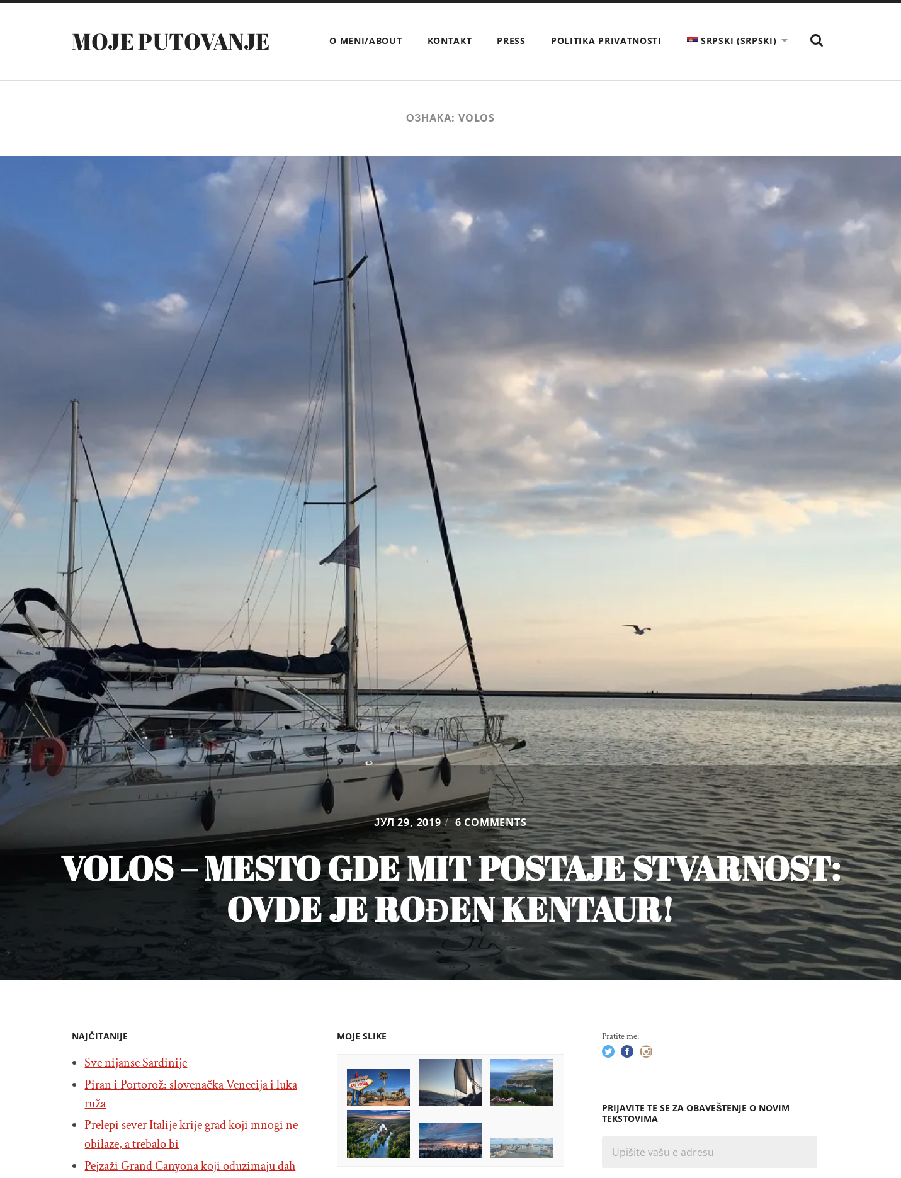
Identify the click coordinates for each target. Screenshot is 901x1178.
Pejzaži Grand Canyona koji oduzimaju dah (189, 1166)
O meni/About (365, 41)
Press (511, 41)
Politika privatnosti (606, 41)
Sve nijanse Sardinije (135, 1063)
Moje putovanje (170, 41)
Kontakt (450, 41)
